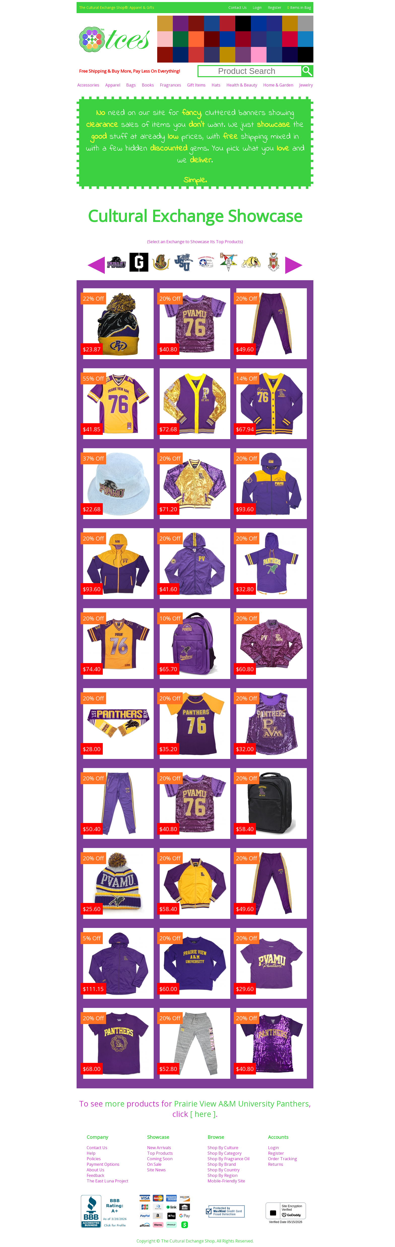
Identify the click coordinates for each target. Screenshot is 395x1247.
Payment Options (103, 1164)
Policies (94, 1158)
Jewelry (306, 85)
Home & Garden (278, 85)
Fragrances (170, 85)
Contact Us (237, 7)
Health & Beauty (241, 85)
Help (91, 1153)
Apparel (112, 85)
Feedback (95, 1175)
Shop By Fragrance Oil (228, 1158)
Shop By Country (224, 1170)
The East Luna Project (107, 1181)
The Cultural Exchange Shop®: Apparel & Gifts (116, 7)
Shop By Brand (222, 1164)
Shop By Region (223, 1175)
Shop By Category (225, 1153)
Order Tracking (282, 1158)
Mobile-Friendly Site (226, 1181)
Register (274, 7)
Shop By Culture (223, 1147)
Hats (216, 85)
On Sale (154, 1164)
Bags (131, 85)
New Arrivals (159, 1147)
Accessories (88, 85)
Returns (275, 1164)
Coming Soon (160, 1158)
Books (148, 85)
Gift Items (196, 85)
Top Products (160, 1153)
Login (257, 7)
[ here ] (203, 1114)
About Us (95, 1170)
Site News (156, 1170)
